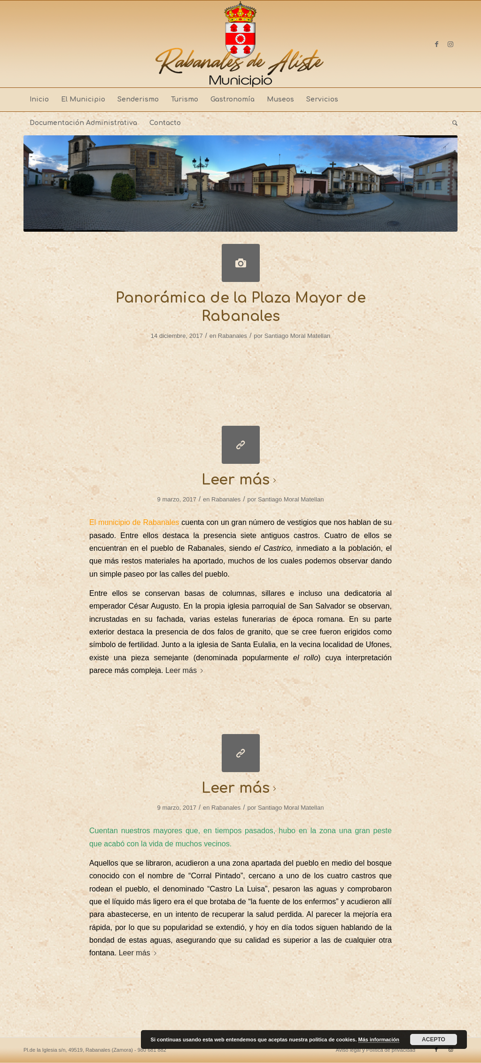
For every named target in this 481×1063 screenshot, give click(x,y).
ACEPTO (433, 1039)
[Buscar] (452, 123)
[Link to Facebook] (436, 44)
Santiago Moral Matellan (297, 335)
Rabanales (232, 335)
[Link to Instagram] (450, 44)
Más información (378, 1039)
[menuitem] (39, 99)
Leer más (240, 480)
